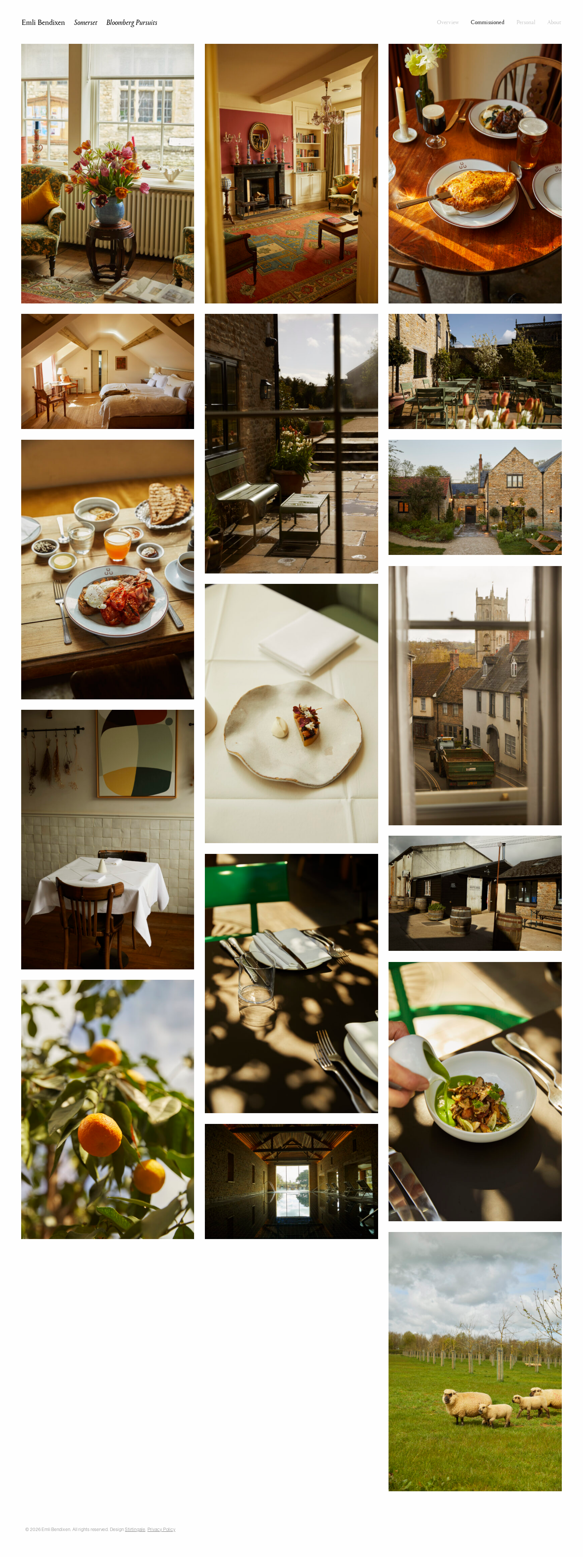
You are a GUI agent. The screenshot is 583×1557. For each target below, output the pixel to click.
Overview (448, 21)
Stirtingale (135, 1529)
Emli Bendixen (89, 22)
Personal (525, 21)
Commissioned (488, 21)
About (554, 21)
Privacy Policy (161, 1529)
